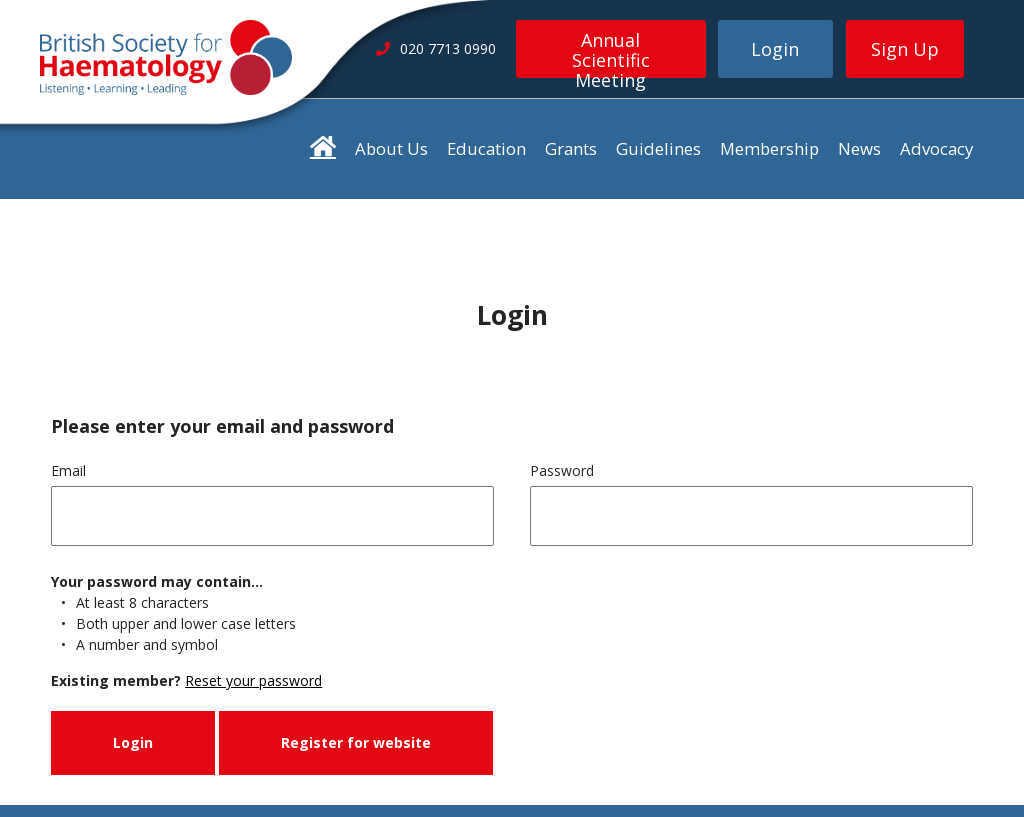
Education (486, 148)
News (859, 148)
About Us (391, 148)
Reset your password (253, 680)
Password (562, 470)
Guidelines (658, 148)
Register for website (356, 742)
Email (68, 470)
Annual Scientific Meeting (611, 53)
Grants (571, 148)
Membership (769, 148)
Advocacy (936, 148)
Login (775, 49)
